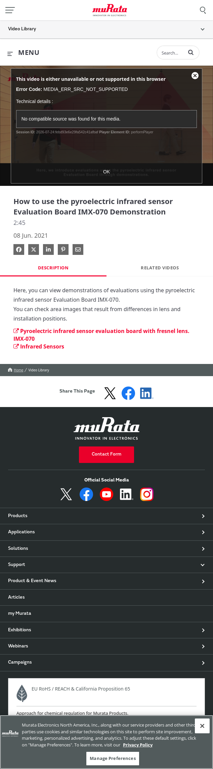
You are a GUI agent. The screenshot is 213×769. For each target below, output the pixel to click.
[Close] (202, 725)
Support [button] (16, 565)
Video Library (38, 370)
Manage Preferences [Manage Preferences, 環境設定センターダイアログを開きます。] (112, 758)
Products (18, 516)
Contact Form (106, 454)
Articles (16, 597)
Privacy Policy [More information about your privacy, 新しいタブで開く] (138, 745)
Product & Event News (32, 581)
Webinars (18, 646)
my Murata (19, 613)
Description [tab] (53, 268)
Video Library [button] (22, 29)
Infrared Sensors (38, 346)
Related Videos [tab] (160, 268)
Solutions (18, 548)
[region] (106, 742)
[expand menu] (23, 53)
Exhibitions (19, 630)
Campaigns (20, 662)
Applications (21, 532)
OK (106, 171)
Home (15, 370)
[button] (191, 52)
